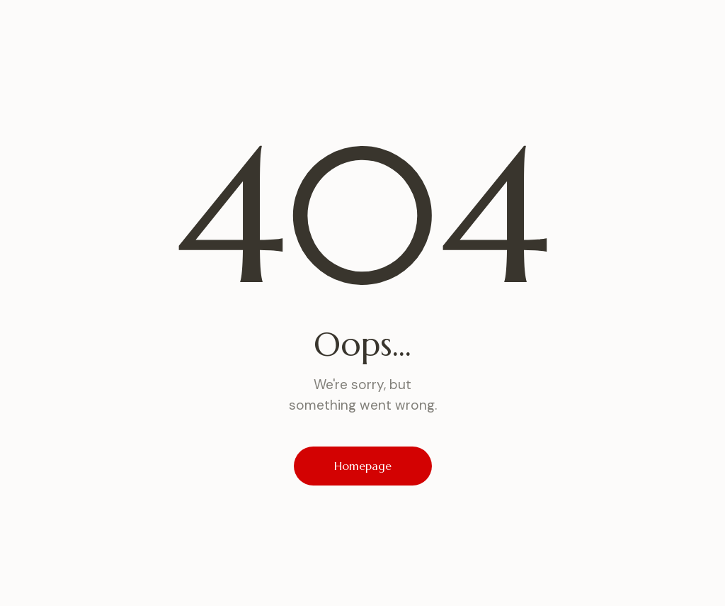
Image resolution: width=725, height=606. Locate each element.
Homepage (363, 466)
